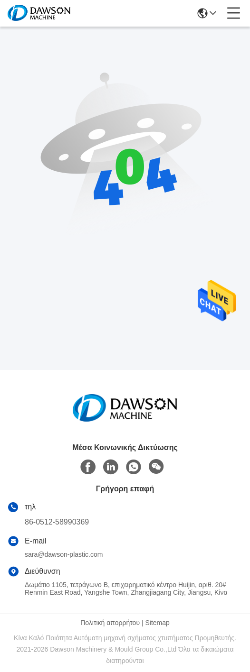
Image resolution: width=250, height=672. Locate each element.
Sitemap (157, 622)
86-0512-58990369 (57, 522)
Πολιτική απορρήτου (110, 622)
